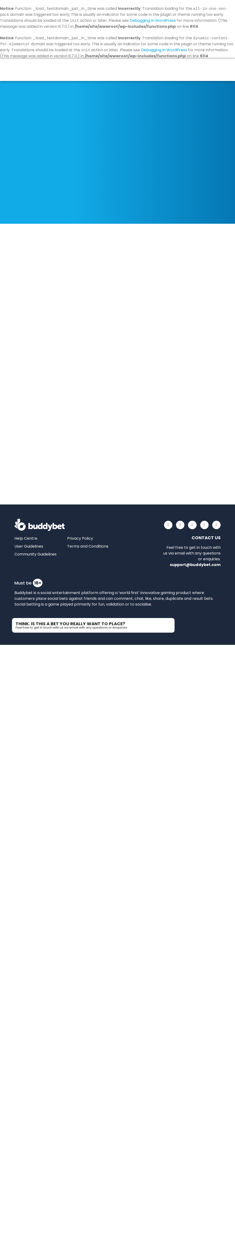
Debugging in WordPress (153, 20)
